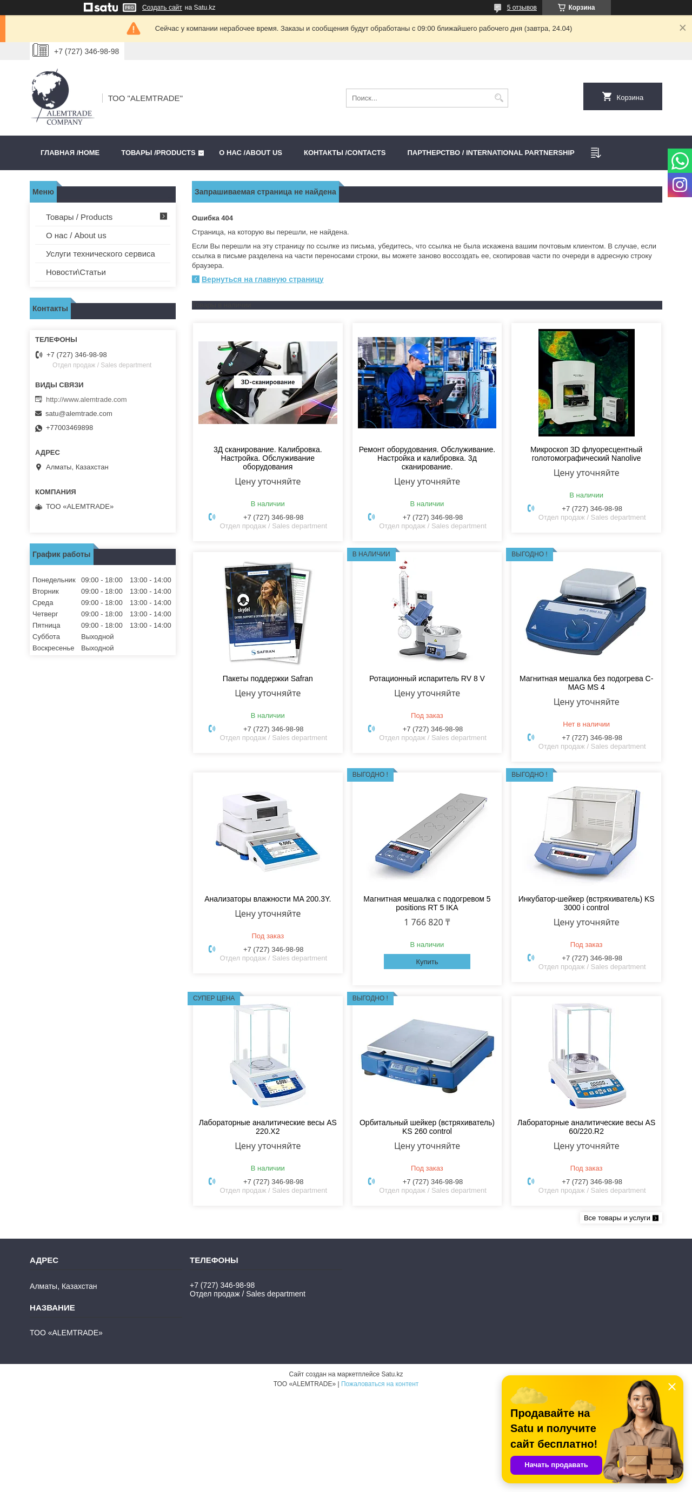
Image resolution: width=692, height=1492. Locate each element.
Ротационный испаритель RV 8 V (427, 678)
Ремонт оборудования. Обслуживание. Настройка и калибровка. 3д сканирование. (427, 458)
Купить (427, 962)
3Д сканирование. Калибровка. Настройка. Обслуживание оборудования (268, 458)
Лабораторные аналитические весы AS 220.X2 (268, 1126)
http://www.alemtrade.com (86, 399)
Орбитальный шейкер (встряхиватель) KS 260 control (427, 1126)
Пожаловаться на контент (379, 1384)
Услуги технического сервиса (100, 253)
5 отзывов (522, 7)
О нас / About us (76, 235)
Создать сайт (162, 7)
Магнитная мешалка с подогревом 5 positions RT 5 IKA (426, 903)
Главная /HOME (70, 153)
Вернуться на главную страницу (263, 279)
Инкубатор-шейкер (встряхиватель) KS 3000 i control (586, 903)
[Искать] (498, 98)
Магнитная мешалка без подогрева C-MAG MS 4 (586, 682)
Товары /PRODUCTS (158, 153)
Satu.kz (392, 1374)
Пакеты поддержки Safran (268, 678)
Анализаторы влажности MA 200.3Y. (267, 899)
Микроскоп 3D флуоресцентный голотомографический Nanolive (586, 453)
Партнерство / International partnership (490, 153)
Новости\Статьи (76, 272)
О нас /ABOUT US (250, 153)
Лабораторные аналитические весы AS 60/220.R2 (586, 1126)
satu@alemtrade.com (78, 413)
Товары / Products (79, 216)
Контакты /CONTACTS (344, 153)
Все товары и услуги (617, 1218)
